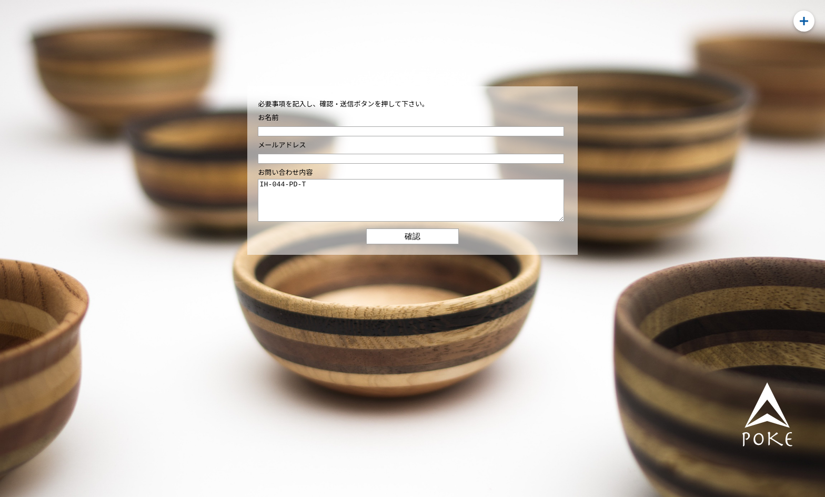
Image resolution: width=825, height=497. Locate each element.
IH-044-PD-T (411, 204)
